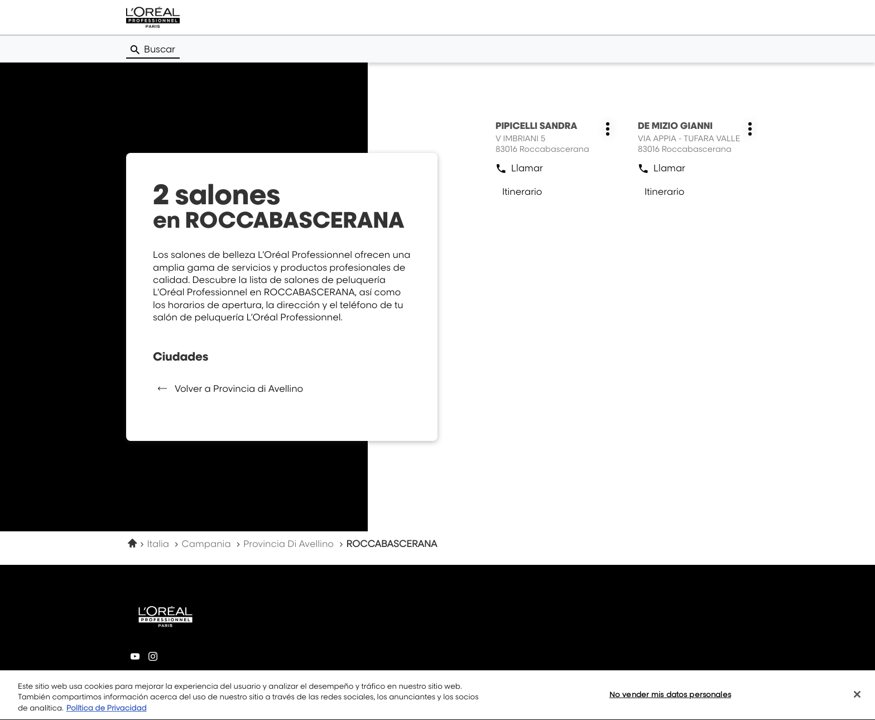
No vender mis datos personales (670, 699)
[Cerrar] (857, 699)
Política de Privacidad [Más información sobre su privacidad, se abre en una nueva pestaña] (106, 713)
